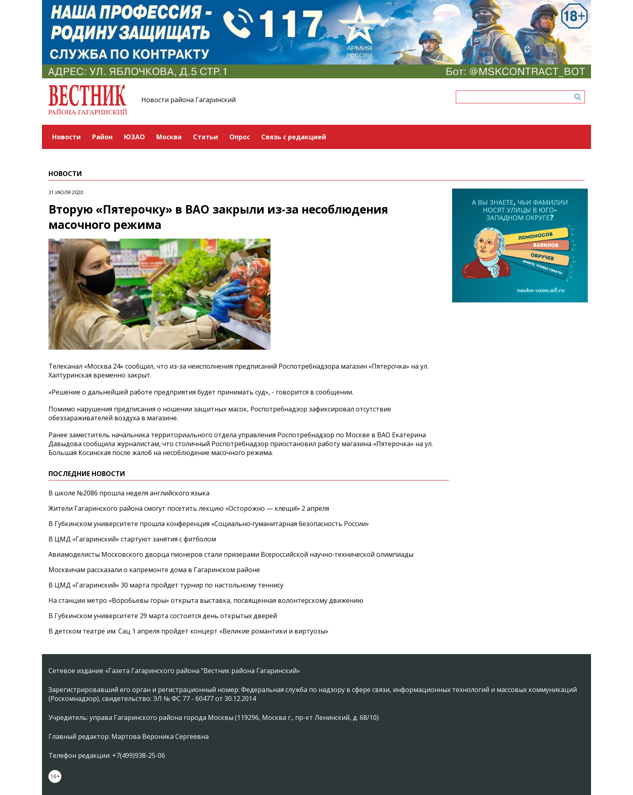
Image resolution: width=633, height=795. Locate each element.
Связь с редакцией (293, 136)
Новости (66, 136)
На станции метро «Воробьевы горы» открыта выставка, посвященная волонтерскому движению (205, 600)
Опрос (239, 136)
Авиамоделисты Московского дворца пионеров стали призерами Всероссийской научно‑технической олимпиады (230, 554)
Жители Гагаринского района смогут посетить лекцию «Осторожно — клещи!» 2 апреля (188, 508)
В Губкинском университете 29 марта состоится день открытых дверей (162, 615)
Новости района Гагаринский (188, 99)
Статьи (205, 136)
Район (102, 136)
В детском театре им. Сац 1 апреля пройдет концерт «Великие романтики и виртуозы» (188, 631)
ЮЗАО (134, 136)
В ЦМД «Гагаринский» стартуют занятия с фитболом (132, 539)
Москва (169, 136)
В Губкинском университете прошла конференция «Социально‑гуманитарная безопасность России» (208, 523)
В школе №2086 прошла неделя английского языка (129, 493)
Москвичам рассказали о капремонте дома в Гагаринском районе (154, 569)
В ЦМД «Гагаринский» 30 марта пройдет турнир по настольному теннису (165, 585)
